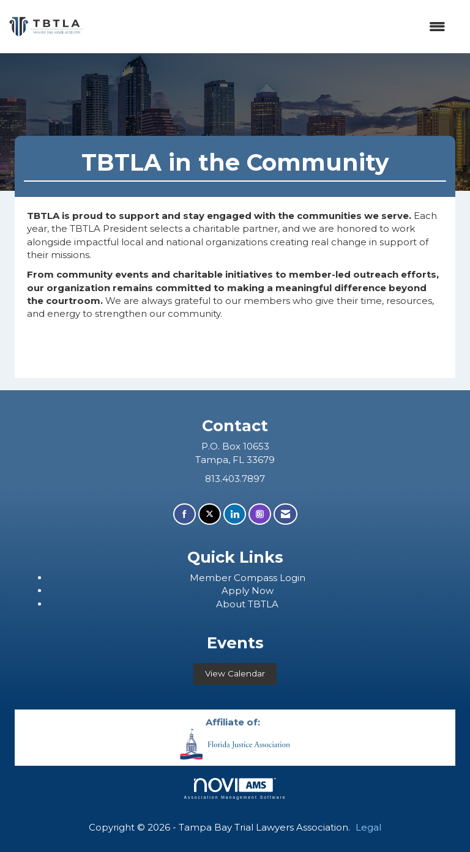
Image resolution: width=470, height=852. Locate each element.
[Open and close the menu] (270, 26)
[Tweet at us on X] (209, 514)
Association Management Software (235, 789)
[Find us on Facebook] (184, 514)
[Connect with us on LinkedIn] (234, 514)
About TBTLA (247, 604)
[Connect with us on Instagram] (259, 514)
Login (292, 577)
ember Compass (239, 577)
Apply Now (248, 590)
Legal (368, 827)
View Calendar (235, 673)
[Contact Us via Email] (285, 514)
